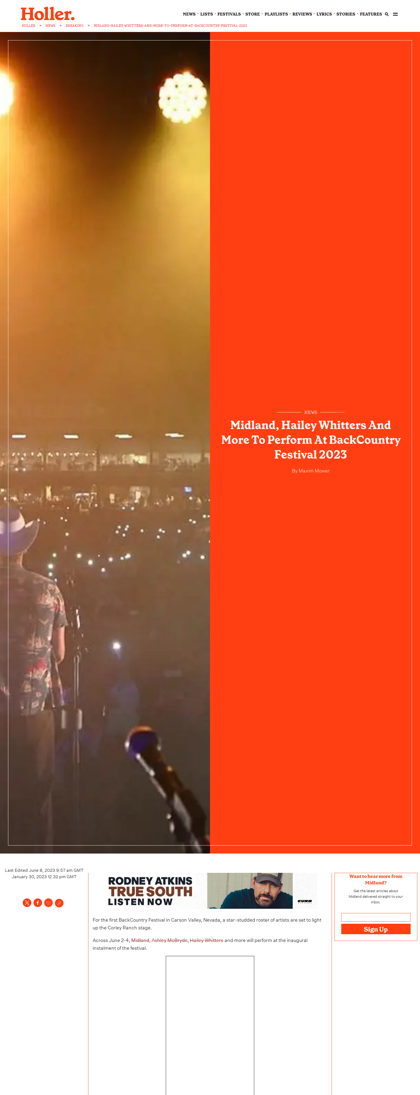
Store (252, 14)
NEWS (50, 25)
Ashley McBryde (170, 939)
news (189, 14)
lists (206, 14)
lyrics (324, 14)
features (371, 14)
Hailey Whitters (206, 939)
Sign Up (376, 929)
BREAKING (75, 25)
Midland (140, 939)
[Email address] (376, 917)
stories (345, 14)
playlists (276, 14)
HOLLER (28, 25)
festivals (229, 14)
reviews (302, 14)
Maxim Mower (314, 470)
